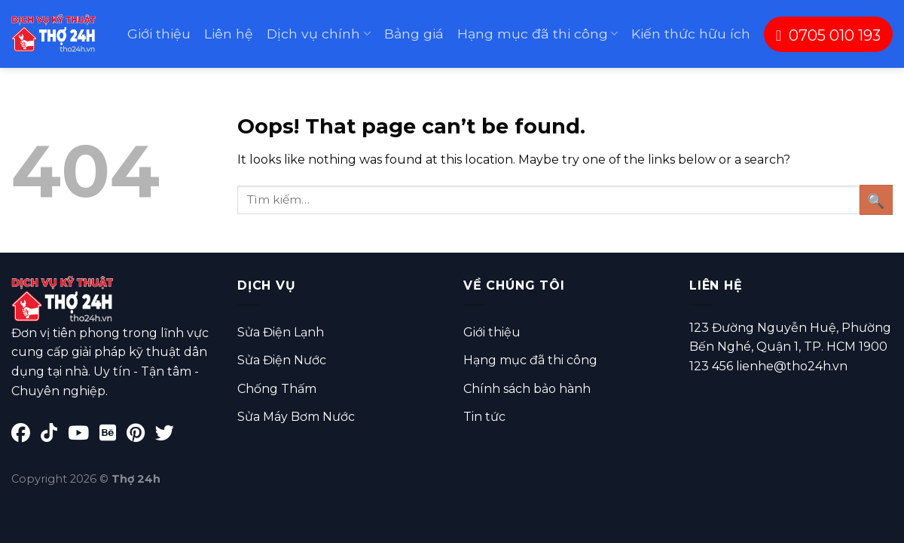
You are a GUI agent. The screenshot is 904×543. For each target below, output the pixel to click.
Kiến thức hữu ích (690, 33)
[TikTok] (54, 435)
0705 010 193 (828, 35)
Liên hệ (228, 33)
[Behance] (113, 435)
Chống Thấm (276, 389)
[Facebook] (26, 435)
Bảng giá (414, 33)
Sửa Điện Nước (281, 360)
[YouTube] (83, 435)
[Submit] (876, 199)
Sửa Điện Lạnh (280, 332)
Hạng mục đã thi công (537, 33)
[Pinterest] (141, 435)
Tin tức (484, 417)
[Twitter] (168, 435)
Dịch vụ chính (318, 33)
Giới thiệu (159, 33)
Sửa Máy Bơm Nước (296, 417)
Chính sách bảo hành (527, 389)
